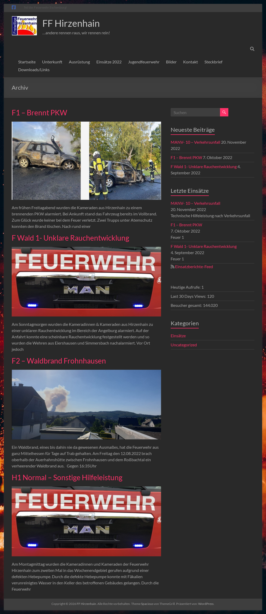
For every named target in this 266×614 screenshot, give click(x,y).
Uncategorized (184, 344)
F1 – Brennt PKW (39, 112)
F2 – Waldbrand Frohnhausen (59, 360)
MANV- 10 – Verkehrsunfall (195, 142)
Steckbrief (213, 61)
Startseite (27, 61)
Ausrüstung (79, 61)
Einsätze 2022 (109, 61)
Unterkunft (52, 61)
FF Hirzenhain (71, 23)
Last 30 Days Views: (189, 296)
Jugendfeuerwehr (143, 61)
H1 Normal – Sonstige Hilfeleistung (67, 477)
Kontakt (190, 61)
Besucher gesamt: (187, 305)
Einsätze (178, 335)
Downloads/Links (34, 69)
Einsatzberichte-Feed (194, 266)
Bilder (171, 61)
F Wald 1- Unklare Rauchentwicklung (70, 237)
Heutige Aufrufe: (186, 287)
